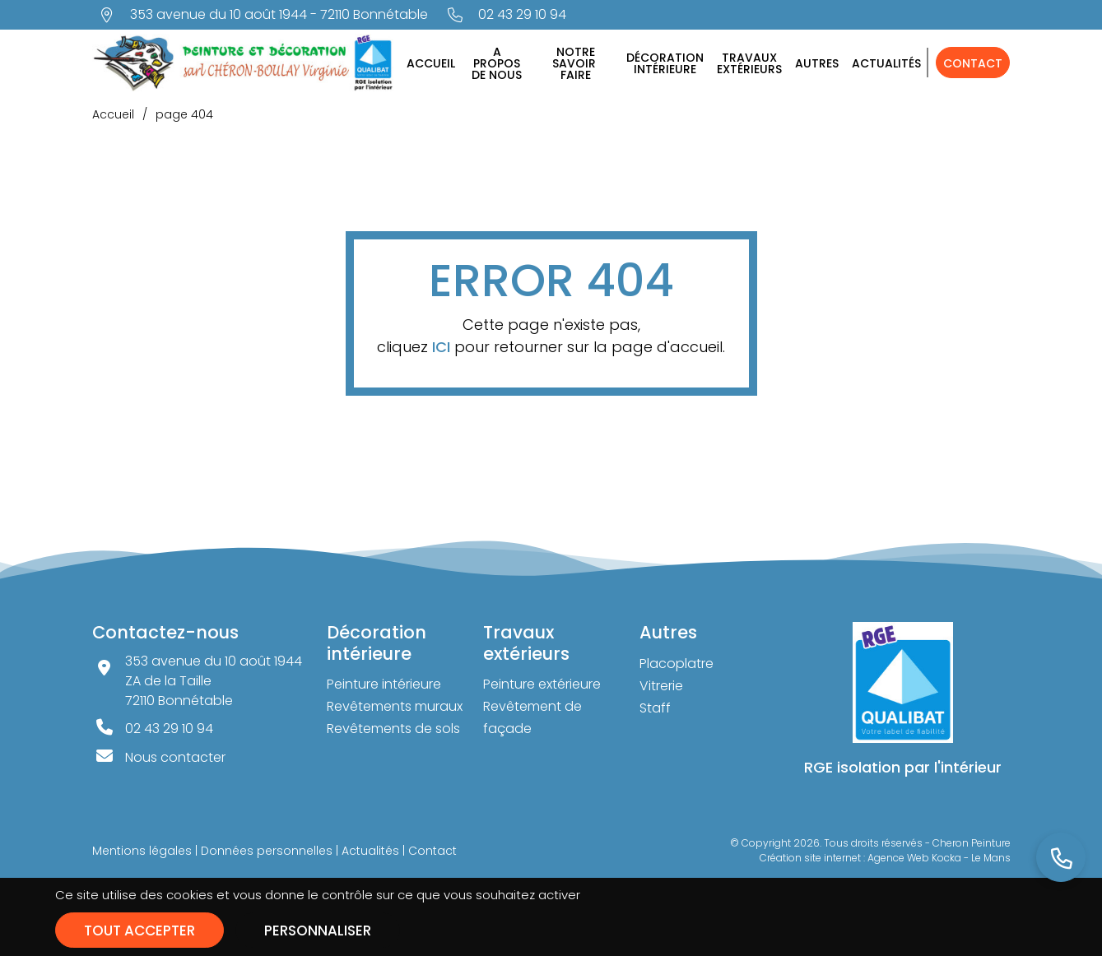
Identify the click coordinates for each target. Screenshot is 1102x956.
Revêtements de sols (393, 728)
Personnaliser (317, 930)
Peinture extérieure (542, 684)
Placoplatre (676, 663)
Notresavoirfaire (575, 63)
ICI (441, 346)
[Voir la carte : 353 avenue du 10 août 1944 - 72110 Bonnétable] (264, 15)
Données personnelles (266, 850)
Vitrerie (661, 685)
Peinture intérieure (384, 684)
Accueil (431, 63)
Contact (972, 63)
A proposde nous (497, 63)
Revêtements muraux (395, 706)
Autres (817, 63)
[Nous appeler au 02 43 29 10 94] (507, 15)
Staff (655, 707)
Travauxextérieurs (749, 63)
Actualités (886, 63)
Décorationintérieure (665, 63)
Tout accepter (139, 930)
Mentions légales (142, 850)
